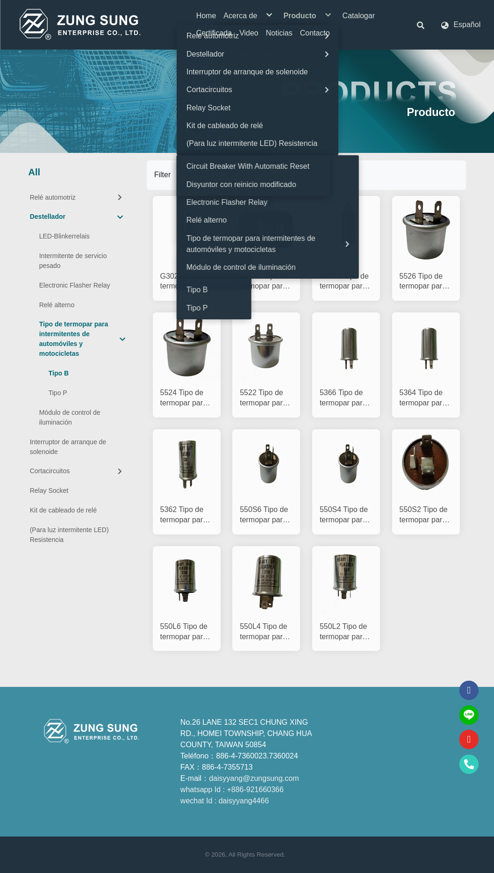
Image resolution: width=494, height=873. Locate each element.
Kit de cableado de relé (63, 510)
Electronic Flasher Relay (74, 285)
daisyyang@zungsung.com (254, 778)
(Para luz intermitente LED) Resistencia (69, 534)
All (35, 172)
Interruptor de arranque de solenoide (68, 446)
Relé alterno (57, 305)
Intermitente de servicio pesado (73, 260)
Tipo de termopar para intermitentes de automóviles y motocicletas (82, 338)
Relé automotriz (77, 197)
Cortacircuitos (77, 471)
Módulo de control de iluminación (69, 417)
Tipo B (59, 373)
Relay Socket (49, 490)
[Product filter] (212, 175)
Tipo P (58, 393)
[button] (420, 25)
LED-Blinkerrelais (64, 236)
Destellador (76, 217)
